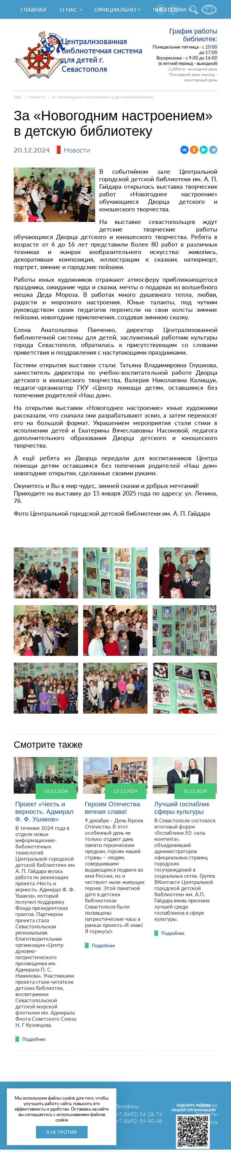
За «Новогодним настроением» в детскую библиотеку (102, 97)
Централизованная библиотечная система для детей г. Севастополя (102, 55)
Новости (36, 97)
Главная (33, 9)
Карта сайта (203, 1122)
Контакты (206, 1114)
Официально (115, 9)
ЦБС (18, 97)
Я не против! (61, 1132)
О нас (68, 9)
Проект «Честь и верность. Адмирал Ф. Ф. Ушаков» (44, 811)
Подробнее (34, 1039)
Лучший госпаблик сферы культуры (181, 807)
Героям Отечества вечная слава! (112, 807)
